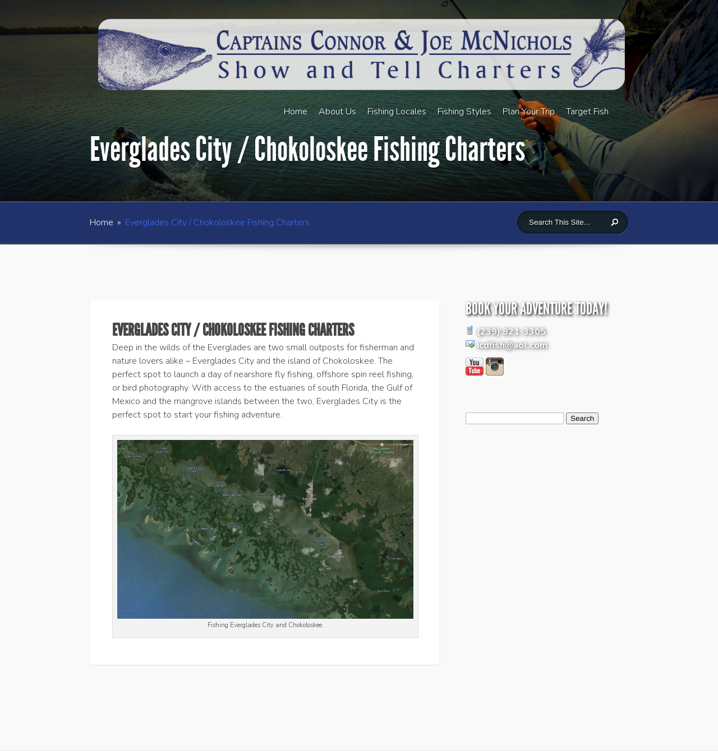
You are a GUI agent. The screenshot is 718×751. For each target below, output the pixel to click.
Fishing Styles (464, 111)
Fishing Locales (396, 111)
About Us (337, 111)
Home (295, 111)
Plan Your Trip (529, 111)
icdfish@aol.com (512, 345)
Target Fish (587, 111)
